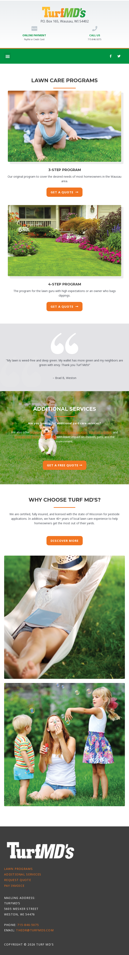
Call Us (94, 35)
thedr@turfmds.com (34, 930)
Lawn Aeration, (78, 432)
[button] (7, 56)
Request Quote (17, 880)
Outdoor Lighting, (100, 432)
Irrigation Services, (54, 432)
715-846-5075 (28, 925)
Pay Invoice (14, 886)
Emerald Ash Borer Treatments (35, 437)
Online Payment (34, 35)
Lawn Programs (18, 869)
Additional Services (22, 874)
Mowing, (36, 432)
